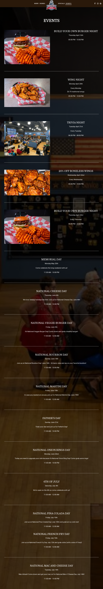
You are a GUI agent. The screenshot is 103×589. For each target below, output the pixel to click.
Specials (61, 3)
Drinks (42, 3)
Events (68, 3)
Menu (36, 3)
